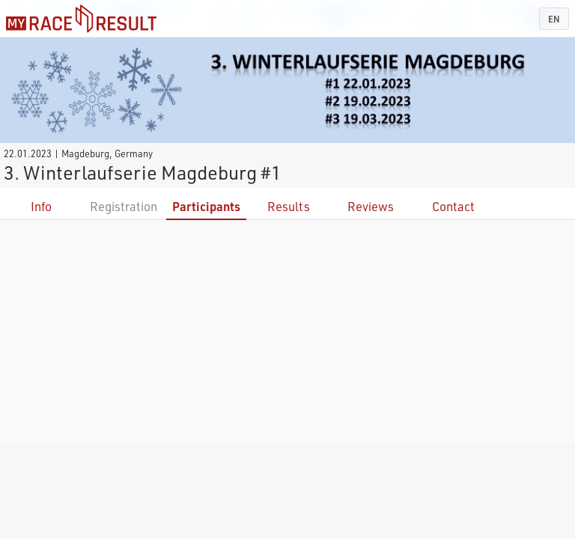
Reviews (370, 206)
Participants (206, 206)
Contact (453, 206)
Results (288, 206)
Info (41, 206)
